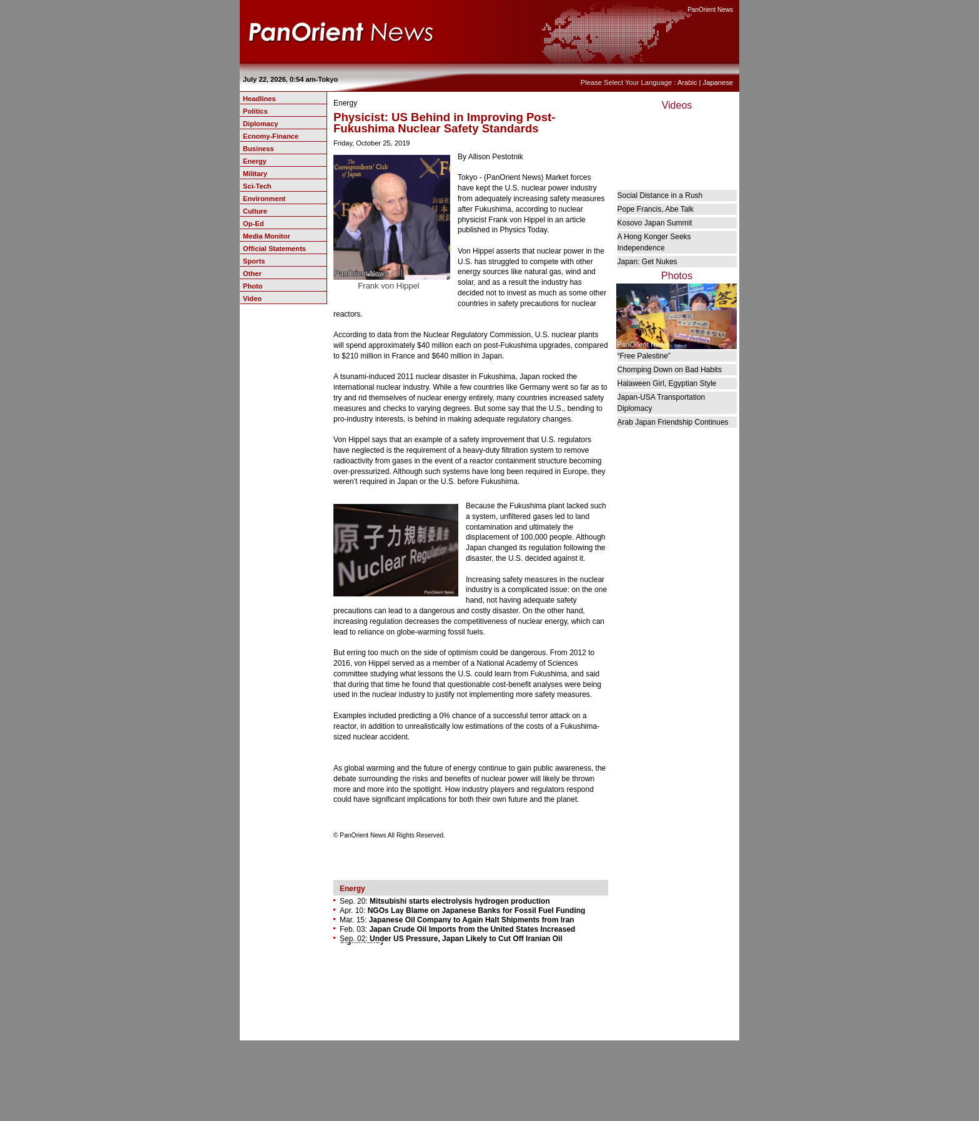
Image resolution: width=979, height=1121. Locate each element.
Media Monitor (266, 236)
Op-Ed (253, 223)
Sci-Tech (257, 186)
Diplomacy (260, 123)
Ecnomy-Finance (270, 136)
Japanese (718, 82)
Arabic (687, 82)
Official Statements (274, 248)
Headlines (259, 98)
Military (255, 173)
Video (252, 298)
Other (252, 273)
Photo (253, 286)
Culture (255, 211)
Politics (255, 111)
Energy (255, 161)
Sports (254, 261)
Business (258, 148)
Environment (264, 198)
